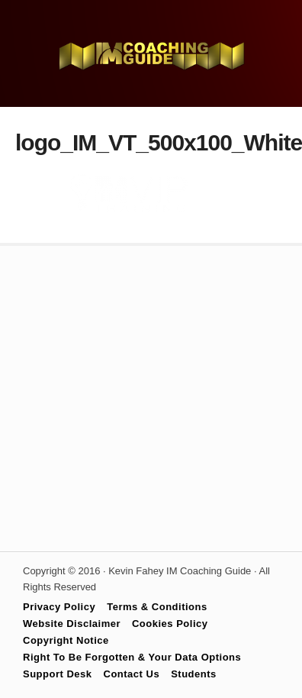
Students (194, 674)
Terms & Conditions (157, 606)
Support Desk (57, 674)
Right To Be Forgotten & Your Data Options (132, 657)
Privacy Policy (59, 606)
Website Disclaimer (71, 623)
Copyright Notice (66, 640)
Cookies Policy (169, 623)
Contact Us (132, 674)
